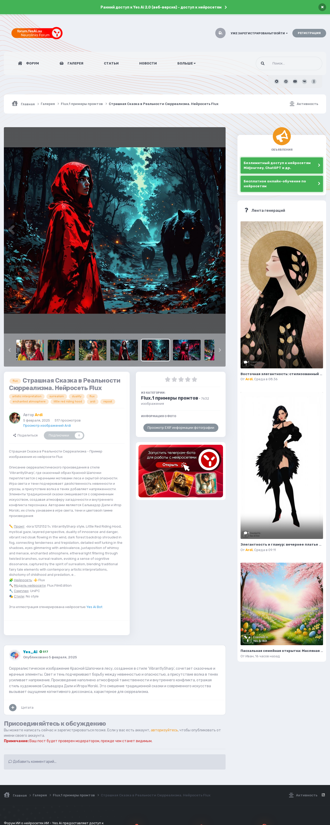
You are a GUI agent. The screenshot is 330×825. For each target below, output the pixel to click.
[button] (9, 350)
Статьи (111, 63)
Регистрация (309, 33)
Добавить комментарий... (32, 761)
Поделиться (25, 435)
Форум (32, 63)
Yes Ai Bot (94, 607)
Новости (148, 63)
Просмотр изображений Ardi (47, 425)
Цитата (27, 707)
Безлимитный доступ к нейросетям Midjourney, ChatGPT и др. (277, 165)
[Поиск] (279, 63)
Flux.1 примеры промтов (169, 398)
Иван (249, 656)
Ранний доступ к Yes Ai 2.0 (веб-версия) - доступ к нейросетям (161, 7)
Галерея (75, 63)
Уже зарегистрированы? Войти (259, 33)
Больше (186, 63)
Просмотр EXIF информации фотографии (180, 428)
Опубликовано (50, 657)
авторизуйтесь (164, 730)
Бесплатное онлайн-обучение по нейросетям (275, 183)
